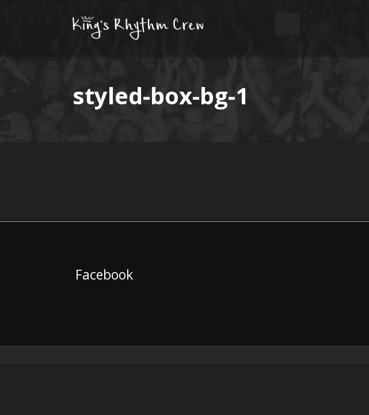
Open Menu (287, 24)
